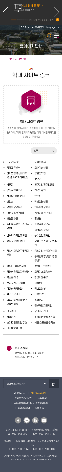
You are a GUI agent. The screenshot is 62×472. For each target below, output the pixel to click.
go (54, 383)
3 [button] (20, 19)
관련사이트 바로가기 (16, 383)
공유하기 (58, 59)
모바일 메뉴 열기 (56, 35)
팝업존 (24, 27)
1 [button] (14, 19)
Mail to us (39, 408)
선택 (36, 150)
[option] (31, 9)
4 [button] (21, 19)
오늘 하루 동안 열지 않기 (43, 20)
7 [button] (27, 19)
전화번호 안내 (24, 408)
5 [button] (23, 19)
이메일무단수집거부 (23, 398)
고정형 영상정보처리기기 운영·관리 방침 (31, 403)
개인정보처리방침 (38, 393)
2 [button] (18, 19)
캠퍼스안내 (42, 398)
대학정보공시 (19, 393)
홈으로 (4, 59)
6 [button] (25, 19)
